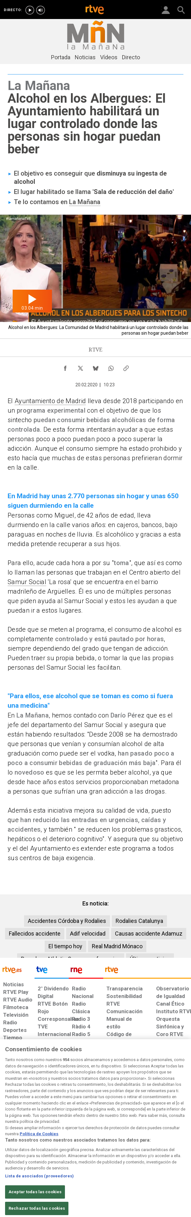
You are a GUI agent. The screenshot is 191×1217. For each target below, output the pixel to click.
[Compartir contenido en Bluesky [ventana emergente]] (95, 367)
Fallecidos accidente (34, 933)
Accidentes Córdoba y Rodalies (67, 921)
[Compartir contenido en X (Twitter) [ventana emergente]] (80, 367)
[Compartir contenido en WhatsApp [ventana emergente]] (110, 367)
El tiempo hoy (65, 946)
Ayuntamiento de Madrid (50, 401)
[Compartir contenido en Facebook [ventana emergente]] (65, 367)
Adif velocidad (87, 933)
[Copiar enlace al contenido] (126, 367)
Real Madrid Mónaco (117, 946)
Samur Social (27, 582)
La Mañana (84, 202)
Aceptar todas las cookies (35, 1199)
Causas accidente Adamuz (148, 933)
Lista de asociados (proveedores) (39, 1183)
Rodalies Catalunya (139, 921)
